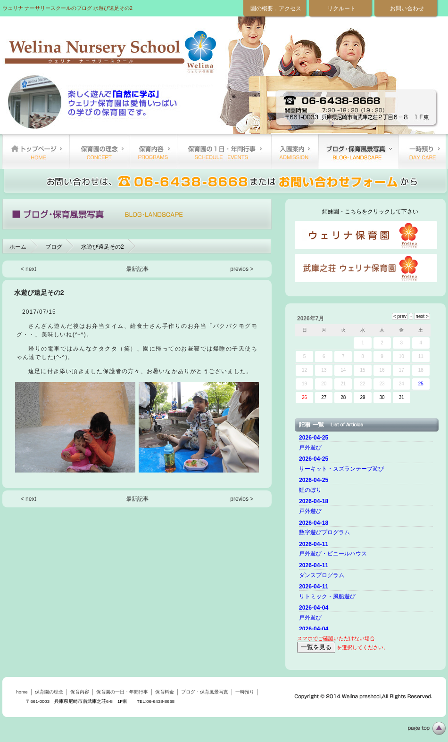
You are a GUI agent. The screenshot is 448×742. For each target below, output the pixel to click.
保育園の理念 (99, 151)
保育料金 (294, 151)
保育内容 (153, 151)
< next (28, 269)
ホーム (17, 247)
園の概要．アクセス (275, 8)
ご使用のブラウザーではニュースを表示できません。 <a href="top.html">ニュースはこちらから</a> (367, 531)
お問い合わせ (407, 8)
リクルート (341, 8)
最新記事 (137, 269)
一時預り (422, 151)
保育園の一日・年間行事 (224, 151)
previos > (241, 269)
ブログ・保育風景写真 (358, 151)
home (35, 151)
